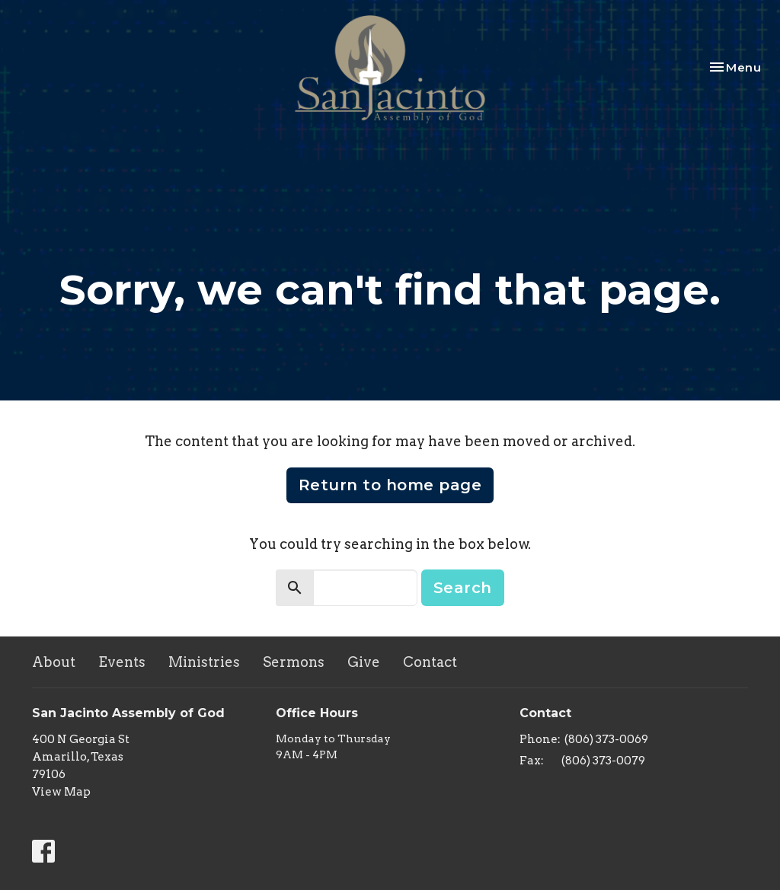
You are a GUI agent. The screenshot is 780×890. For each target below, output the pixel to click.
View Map (61, 792)
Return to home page (390, 485)
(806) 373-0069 (606, 739)
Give (363, 662)
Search (462, 588)
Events (121, 662)
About (53, 662)
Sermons (293, 662)
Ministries (204, 662)
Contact (430, 662)
